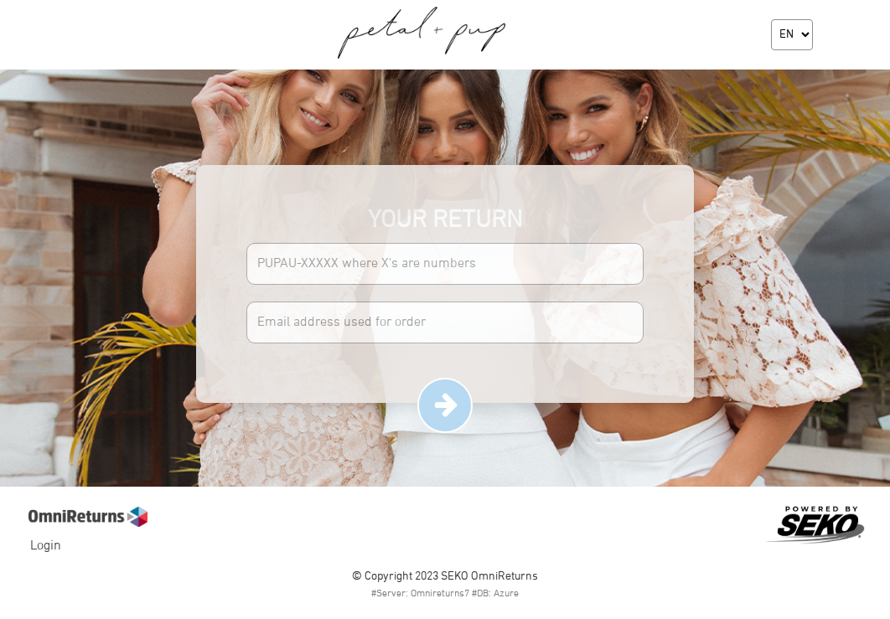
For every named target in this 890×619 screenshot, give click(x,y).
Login (45, 546)
